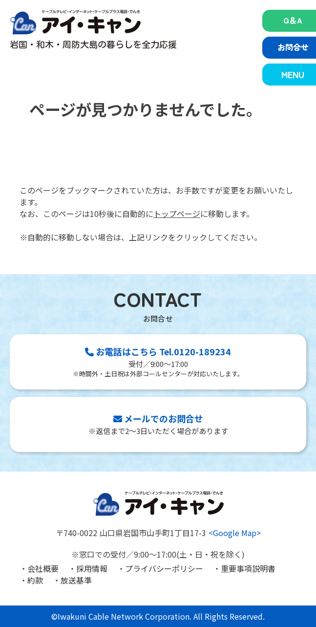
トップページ (176, 213)
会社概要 (43, 568)
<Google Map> (235, 533)
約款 (35, 580)
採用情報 (91, 568)
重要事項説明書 (248, 568)
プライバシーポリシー (164, 568)
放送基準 (76, 580)
